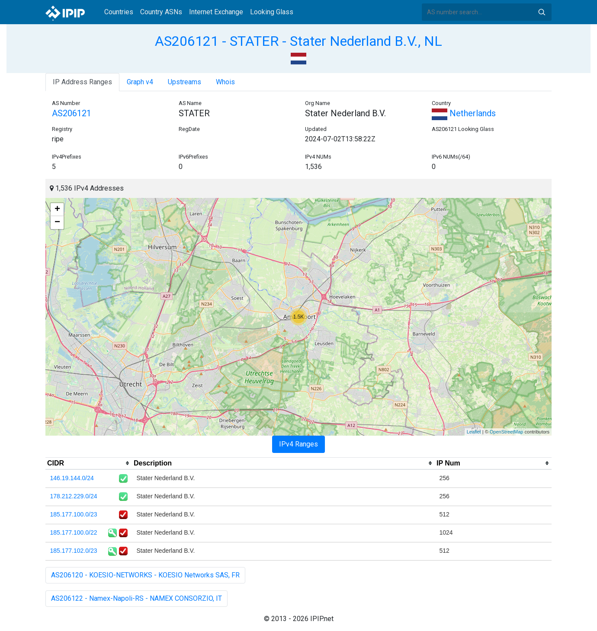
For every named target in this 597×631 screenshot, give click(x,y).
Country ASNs (161, 12)
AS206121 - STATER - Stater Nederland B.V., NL (298, 41)
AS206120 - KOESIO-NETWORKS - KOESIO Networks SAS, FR (145, 575)
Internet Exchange (216, 12)
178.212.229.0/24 (73, 496)
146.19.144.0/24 (72, 478)
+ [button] (57, 209)
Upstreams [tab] (184, 82)
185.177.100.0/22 (73, 532)
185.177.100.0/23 (73, 514)
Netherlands (464, 113)
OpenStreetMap (506, 431)
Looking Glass (271, 12)
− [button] (57, 222)
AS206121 (71, 113)
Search (541, 12)
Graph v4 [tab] (140, 82)
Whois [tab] (225, 82)
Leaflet (474, 431)
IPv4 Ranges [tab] (298, 444)
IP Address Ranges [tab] (82, 82)
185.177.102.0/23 (73, 550)
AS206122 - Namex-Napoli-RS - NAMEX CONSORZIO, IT (136, 598)
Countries (118, 12)
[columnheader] (88, 463)
